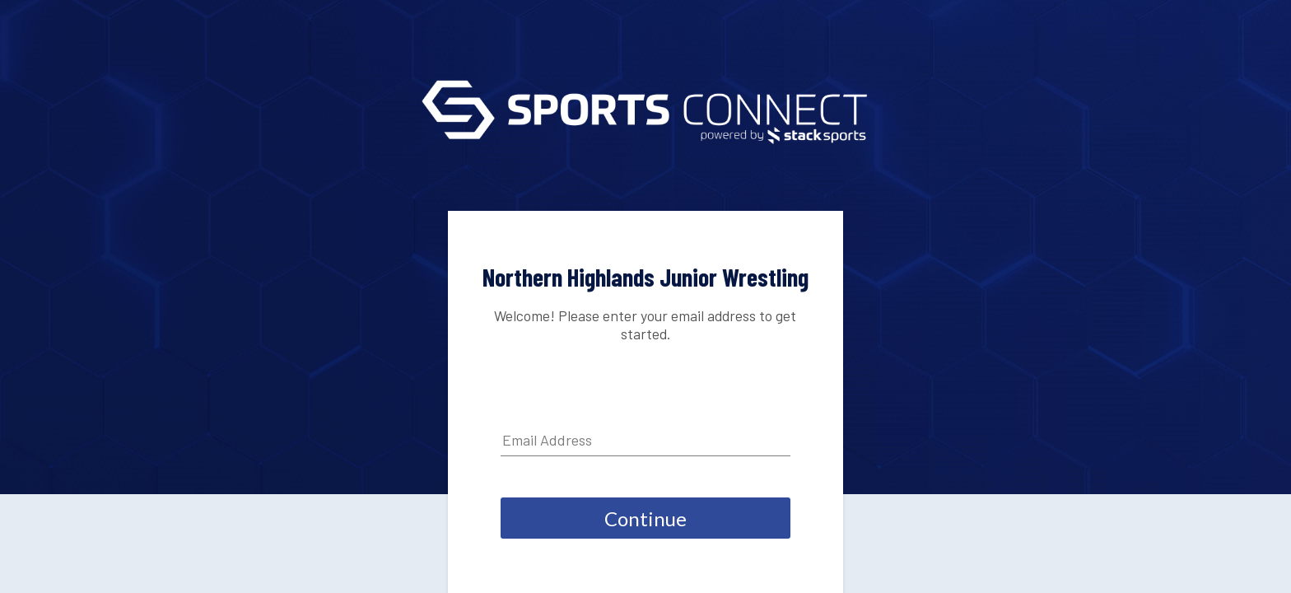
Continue (645, 518)
